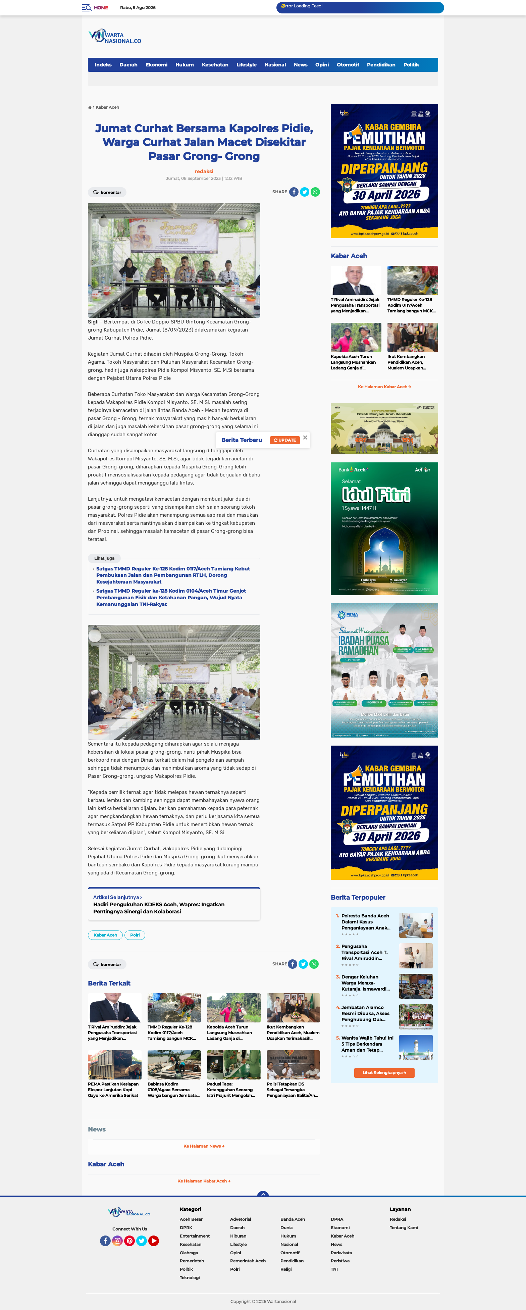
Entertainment (195, 1236)
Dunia (286, 1227)
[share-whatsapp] (315, 192)
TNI (334, 1269)
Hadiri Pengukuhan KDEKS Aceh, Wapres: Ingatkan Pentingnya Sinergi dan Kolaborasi (158, 908)
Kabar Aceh (105, 935)
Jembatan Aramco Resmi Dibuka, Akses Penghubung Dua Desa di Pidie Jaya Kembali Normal (365, 1014)
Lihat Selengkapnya (385, 1072)
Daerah (128, 65)
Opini (322, 65)
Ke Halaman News (204, 1146)
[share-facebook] (294, 192)
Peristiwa (340, 1260)
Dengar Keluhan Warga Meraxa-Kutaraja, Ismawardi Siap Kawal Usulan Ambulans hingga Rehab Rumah (363, 983)
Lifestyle (246, 65)
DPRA (337, 1219)
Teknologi (190, 1277)
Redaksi (398, 1219)
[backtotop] (263, 1197)
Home (101, 8)
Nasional (275, 65)
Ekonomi (156, 65)
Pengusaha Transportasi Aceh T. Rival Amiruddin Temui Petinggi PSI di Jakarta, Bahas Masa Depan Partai (365, 953)
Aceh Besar (191, 1219)
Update (285, 440)
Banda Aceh (292, 1219)
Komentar (107, 192)
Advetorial (240, 1219)
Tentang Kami (404, 1227)
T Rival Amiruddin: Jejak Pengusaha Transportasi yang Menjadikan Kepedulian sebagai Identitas (355, 305)
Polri (135, 935)
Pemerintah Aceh (248, 1260)
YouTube (158, 1244)
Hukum (184, 65)
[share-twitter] (304, 192)
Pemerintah (192, 1260)
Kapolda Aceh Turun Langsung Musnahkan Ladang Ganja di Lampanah (353, 362)
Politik (411, 65)
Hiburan (238, 1236)
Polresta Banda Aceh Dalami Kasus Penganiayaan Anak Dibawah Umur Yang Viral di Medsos (365, 922)
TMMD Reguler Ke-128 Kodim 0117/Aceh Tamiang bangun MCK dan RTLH (410, 305)
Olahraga (189, 1252)
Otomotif (348, 65)
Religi (286, 1269)
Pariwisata (341, 1252)
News (300, 65)
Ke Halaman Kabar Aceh (204, 1180)
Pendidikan (381, 65)
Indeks (103, 65)
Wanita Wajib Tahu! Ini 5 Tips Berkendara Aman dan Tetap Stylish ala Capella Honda (367, 1044)
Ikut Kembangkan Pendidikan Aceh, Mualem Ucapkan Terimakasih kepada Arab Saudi (407, 362)
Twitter (144, 1244)
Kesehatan (215, 65)
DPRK (186, 1227)
